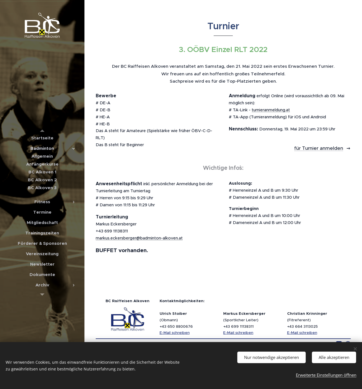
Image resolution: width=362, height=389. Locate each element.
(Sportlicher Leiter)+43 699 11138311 (244, 320)
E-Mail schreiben (175, 332)
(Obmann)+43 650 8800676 (176, 320)
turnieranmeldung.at (271, 109)
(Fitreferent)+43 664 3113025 (307, 320)
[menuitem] (42, 138)
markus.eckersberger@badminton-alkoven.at (139, 238)
